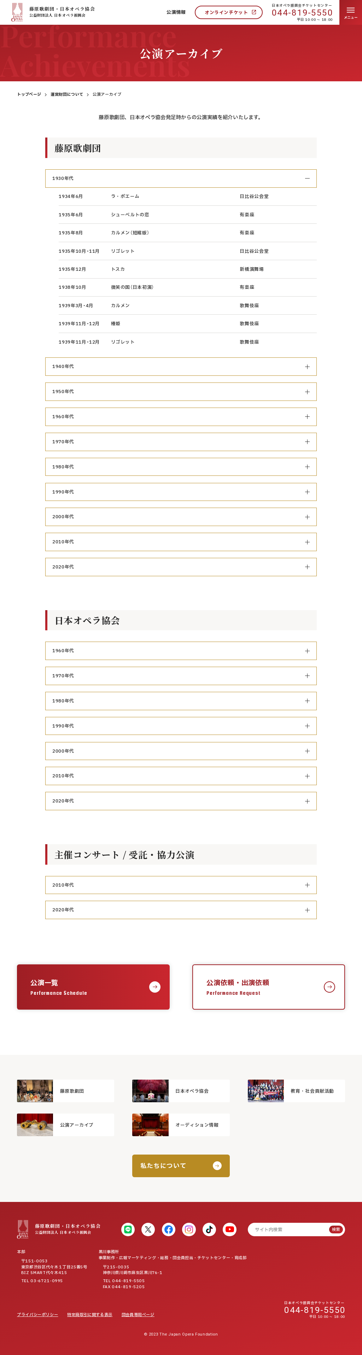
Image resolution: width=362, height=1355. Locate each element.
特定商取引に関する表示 (89, 1315)
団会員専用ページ (138, 1315)
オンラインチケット (226, 12)
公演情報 (176, 12)
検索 (336, 1230)
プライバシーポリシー (37, 1315)
